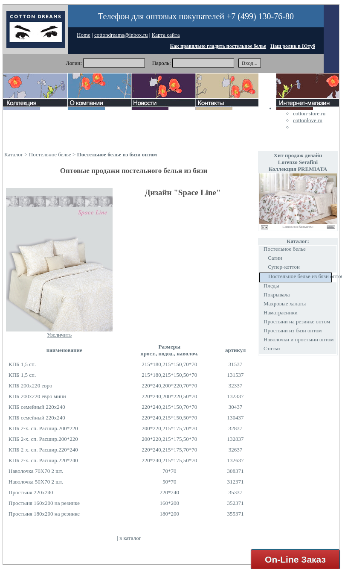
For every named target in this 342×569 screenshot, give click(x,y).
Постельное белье (50, 154)
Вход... (250, 63)
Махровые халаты (285, 303)
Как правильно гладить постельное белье (218, 46)
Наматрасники (281, 312)
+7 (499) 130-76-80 (260, 16)
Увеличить (59, 334)
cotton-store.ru (309, 113)
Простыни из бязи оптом (293, 330)
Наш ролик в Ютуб (292, 46)
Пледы (271, 285)
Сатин (275, 258)
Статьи (272, 348)
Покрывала (277, 294)
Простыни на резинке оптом (297, 321)
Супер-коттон (284, 267)
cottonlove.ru (307, 120)
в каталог (130, 538)
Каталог (13, 154)
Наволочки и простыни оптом (299, 339)
